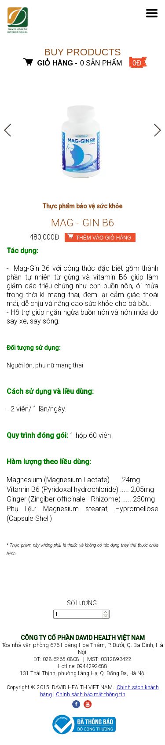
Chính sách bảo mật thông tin (90, 694)
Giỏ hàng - (57, 63)
